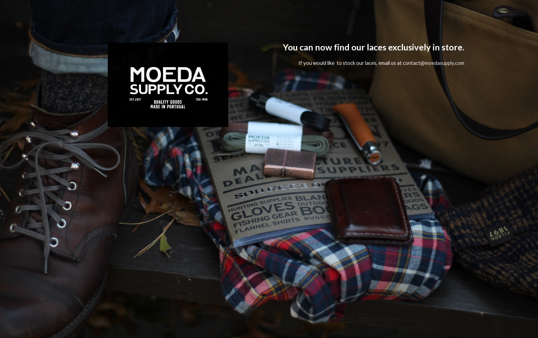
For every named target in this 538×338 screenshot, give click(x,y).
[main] (370, 169)
